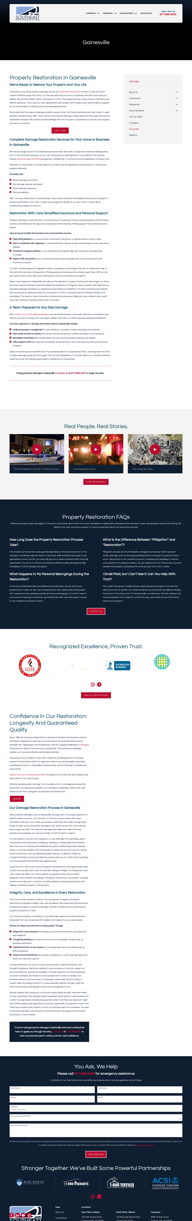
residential (21, 160)
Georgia (82, 747)
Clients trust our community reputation (26, 777)
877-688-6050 (168, 14)
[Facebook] (11, 1215)
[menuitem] (91, 13)
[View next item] (99, 686)
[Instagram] (29, 1215)
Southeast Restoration (70, 92)
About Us (59, 1215)
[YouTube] (23, 1215)
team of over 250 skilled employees (32, 315)
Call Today (60, 131)
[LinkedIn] (17, 1215)
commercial (36, 160)
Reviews (16, 801)
